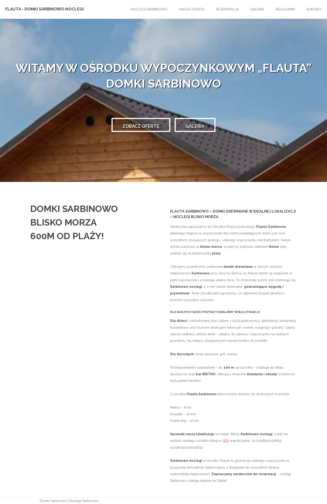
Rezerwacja (227, 9)
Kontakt (314, 9)
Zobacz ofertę (141, 126)
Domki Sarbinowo (53, 501)
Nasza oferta (191, 9)
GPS (226, 440)
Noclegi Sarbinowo (149, 9)
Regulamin (285, 9)
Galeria (257, 9)
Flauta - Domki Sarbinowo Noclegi (44, 9)
